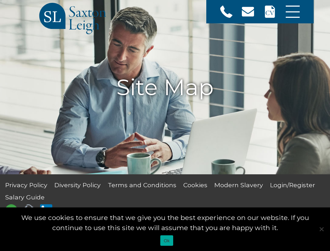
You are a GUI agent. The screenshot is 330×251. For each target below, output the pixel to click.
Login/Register (292, 185)
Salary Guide (25, 197)
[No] (321, 229)
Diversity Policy (77, 185)
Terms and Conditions (142, 185)
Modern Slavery (238, 185)
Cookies (195, 185)
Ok (167, 240)
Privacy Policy (26, 185)
